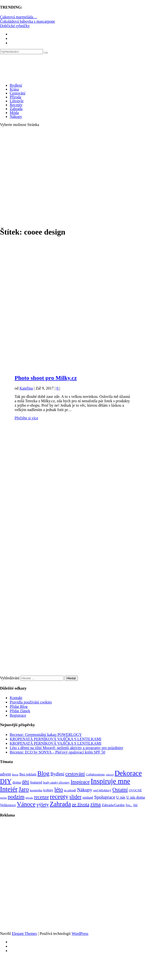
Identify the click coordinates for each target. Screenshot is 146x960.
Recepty (16, 105)
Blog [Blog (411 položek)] (43, 773)
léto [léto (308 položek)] (59, 789)
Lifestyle (17, 101)
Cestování (17, 93)
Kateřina (26, 388)
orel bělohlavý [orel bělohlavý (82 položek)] (102, 790)
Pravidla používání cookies (31, 702)
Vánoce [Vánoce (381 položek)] (26, 804)
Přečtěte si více (26, 418)
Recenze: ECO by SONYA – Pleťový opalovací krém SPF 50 (57, 752)
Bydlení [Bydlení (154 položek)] (57, 774)
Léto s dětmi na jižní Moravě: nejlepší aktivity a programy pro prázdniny (66, 748)
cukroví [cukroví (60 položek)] (110, 774)
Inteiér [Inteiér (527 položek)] (9, 789)
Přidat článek (20, 711)
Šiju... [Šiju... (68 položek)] (129, 805)
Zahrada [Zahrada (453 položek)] (60, 804)
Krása (14, 89)
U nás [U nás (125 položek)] (121, 797)
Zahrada (16, 109)
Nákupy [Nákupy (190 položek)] (84, 789)
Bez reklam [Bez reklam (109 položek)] (27, 774)
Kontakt (16, 698)
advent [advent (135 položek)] (5, 774)
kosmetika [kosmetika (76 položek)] (36, 790)
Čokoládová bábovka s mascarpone (27, 21)
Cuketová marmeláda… (18, 17)
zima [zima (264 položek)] (95, 804)
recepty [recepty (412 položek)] (59, 796)
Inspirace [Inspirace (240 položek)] (80, 782)
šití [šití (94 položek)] (135, 805)
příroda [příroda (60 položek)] (29, 797)
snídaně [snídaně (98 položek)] (87, 797)
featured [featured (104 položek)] (36, 782)
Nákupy (16, 116)
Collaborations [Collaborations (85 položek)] (95, 774)
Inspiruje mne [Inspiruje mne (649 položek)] (110, 781)
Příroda (15, 97)
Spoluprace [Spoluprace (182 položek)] (104, 797)
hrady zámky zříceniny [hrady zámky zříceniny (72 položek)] (56, 782)
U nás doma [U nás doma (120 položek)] (135, 797)
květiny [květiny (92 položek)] (48, 790)
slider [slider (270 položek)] (75, 797)
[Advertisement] (45, 176)
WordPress (80, 933)
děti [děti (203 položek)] (25, 782)
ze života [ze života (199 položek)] (80, 804)
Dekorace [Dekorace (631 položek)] (128, 773)
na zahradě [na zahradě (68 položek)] (70, 790)
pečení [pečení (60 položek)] (3, 797)
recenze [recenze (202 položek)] (41, 797)
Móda (14, 113)
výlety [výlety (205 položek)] (42, 804)
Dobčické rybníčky (15, 26)
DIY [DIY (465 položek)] (6, 781)
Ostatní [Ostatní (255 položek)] (120, 789)
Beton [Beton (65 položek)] (15, 774)
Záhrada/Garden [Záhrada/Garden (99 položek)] (113, 805)
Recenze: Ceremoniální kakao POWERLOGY (46, 735)
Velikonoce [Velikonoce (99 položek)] (8, 805)
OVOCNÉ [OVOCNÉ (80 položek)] (135, 790)
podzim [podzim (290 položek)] (16, 797)
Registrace (18, 715)
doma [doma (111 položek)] (17, 782)
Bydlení (16, 85)
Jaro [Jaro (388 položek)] (23, 789)
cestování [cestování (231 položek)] (75, 774)
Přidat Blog (18, 706)
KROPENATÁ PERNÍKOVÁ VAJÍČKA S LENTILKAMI (55, 739)
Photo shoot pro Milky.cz (46, 378)
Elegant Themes (24, 933)
